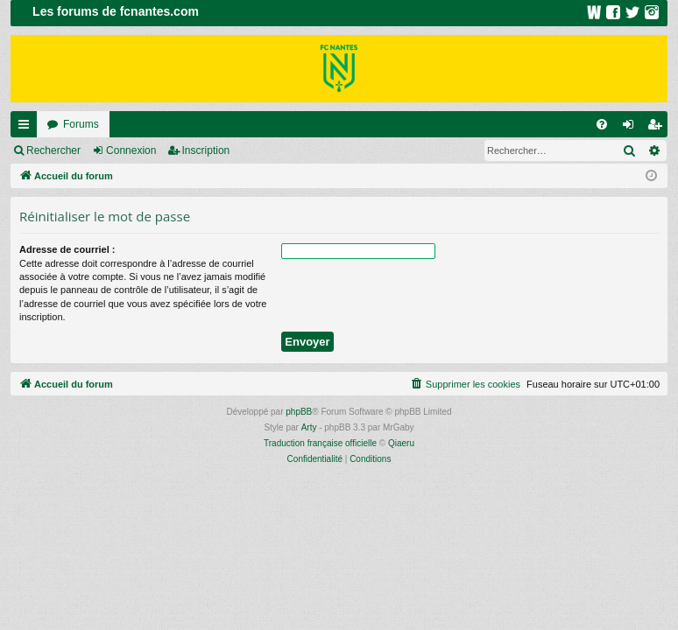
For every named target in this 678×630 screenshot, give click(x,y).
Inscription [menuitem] (658, 127)
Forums (81, 124)
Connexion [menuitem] (632, 127)
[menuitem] (602, 124)
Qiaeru (401, 443)
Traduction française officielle (320, 443)
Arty (309, 427)
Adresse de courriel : (67, 249)
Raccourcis (27, 127)
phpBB (299, 411)
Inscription (206, 150)
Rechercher (53, 150)
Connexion (131, 150)
